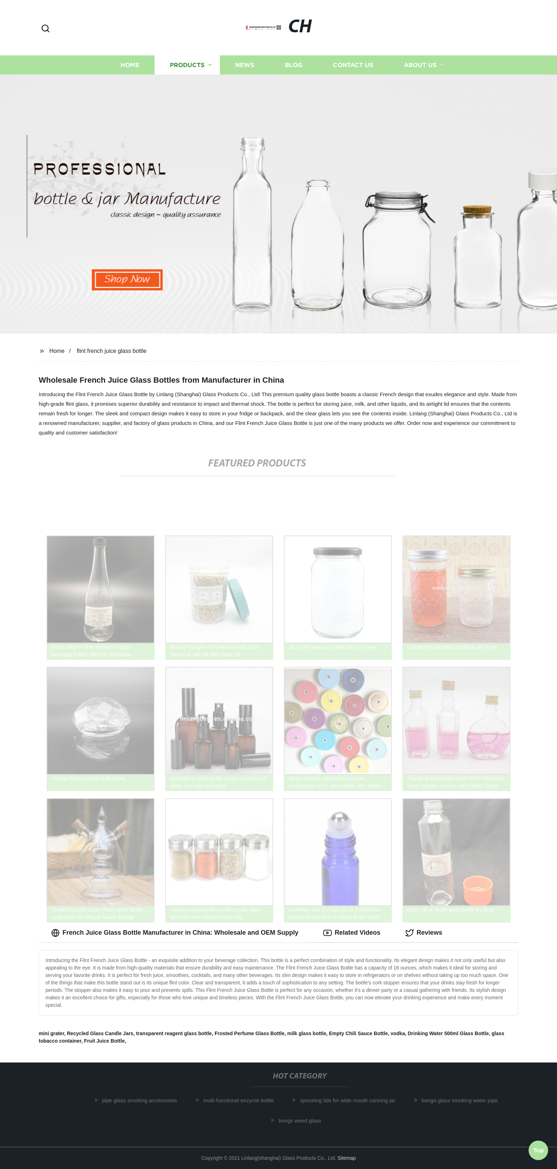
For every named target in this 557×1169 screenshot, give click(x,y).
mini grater (51, 1033)
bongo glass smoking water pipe (463, 1100)
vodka (397, 1033)
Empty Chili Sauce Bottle (358, 1033)
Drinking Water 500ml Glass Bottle (448, 1033)
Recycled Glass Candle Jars (100, 1033)
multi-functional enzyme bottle (242, 1100)
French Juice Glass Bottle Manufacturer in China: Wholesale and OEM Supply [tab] (174, 933)
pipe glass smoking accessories (143, 1100)
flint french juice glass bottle (112, 351)
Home (129, 64)
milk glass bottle (306, 1033)
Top (538, 1150)
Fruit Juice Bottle (104, 1041)
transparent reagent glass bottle (174, 1033)
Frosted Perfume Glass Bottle (250, 1033)
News (244, 64)
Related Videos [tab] (351, 933)
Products (187, 64)
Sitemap (346, 1158)
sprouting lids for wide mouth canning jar (351, 1100)
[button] (45, 28)
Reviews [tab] (423, 933)
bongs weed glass (303, 1121)
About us (420, 64)
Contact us (353, 64)
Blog (293, 64)
